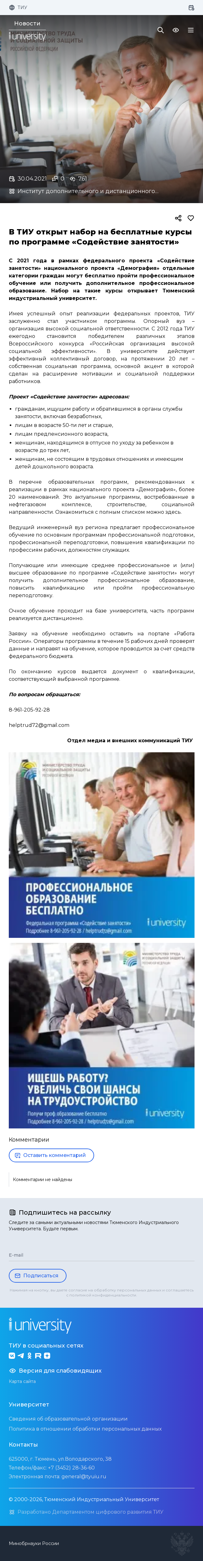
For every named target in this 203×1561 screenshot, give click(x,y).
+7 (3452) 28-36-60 (71, 1468)
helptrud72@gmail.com (39, 725)
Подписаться (36, 1276)
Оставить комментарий (50, 1155)
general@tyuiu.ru (83, 1477)
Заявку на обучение (38, 634)
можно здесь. (164, 512)
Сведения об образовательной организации (68, 1419)
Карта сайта (22, 1381)
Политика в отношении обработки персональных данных (85, 1429)
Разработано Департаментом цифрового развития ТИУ (86, 1512)
